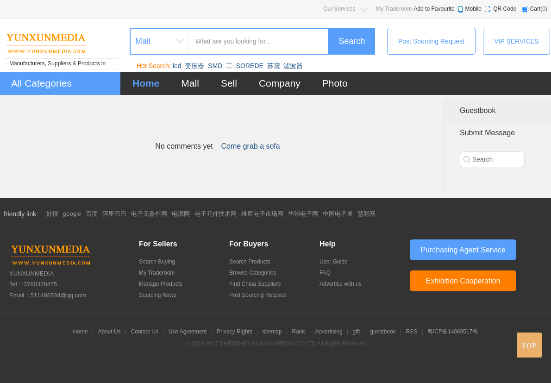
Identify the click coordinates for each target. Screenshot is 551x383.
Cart (535, 9)
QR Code (504, 9)
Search (351, 41)
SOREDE (249, 65)
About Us (109, 331)
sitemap (272, 331)
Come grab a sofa (250, 146)
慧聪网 (366, 213)
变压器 (194, 65)
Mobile (473, 9)
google (72, 213)
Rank (298, 331)
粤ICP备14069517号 (452, 331)
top (529, 345)
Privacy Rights (234, 331)
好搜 (52, 213)
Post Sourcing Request (431, 41)
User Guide (333, 261)
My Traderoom (394, 9)
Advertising (328, 331)
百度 (92, 213)
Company (280, 83)
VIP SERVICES (516, 41)
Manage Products (160, 284)
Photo (335, 83)
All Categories (41, 83)
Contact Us (144, 331)
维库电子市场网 (262, 213)
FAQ (325, 273)
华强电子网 (303, 213)
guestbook (382, 331)
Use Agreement (188, 331)
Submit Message (487, 133)
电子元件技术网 (215, 213)
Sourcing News (157, 295)
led (177, 65)
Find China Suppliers (255, 284)
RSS (412, 331)
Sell (229, 83)
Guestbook (477, 110)
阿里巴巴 (114, 213)
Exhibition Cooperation (463, 281)
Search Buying (157, 261)
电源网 (181, 213)
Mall (190, 83)
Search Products (249, 261)
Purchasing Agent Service (462, 250)
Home (145, 83)
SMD (215, 65)
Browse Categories (252, 273)
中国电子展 (338, 213)
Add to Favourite (434, 9)
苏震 (273, 65)
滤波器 (293, 65)
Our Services (339, 9)
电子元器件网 (149, 213)
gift (356, 331)
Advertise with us (340, 284)
